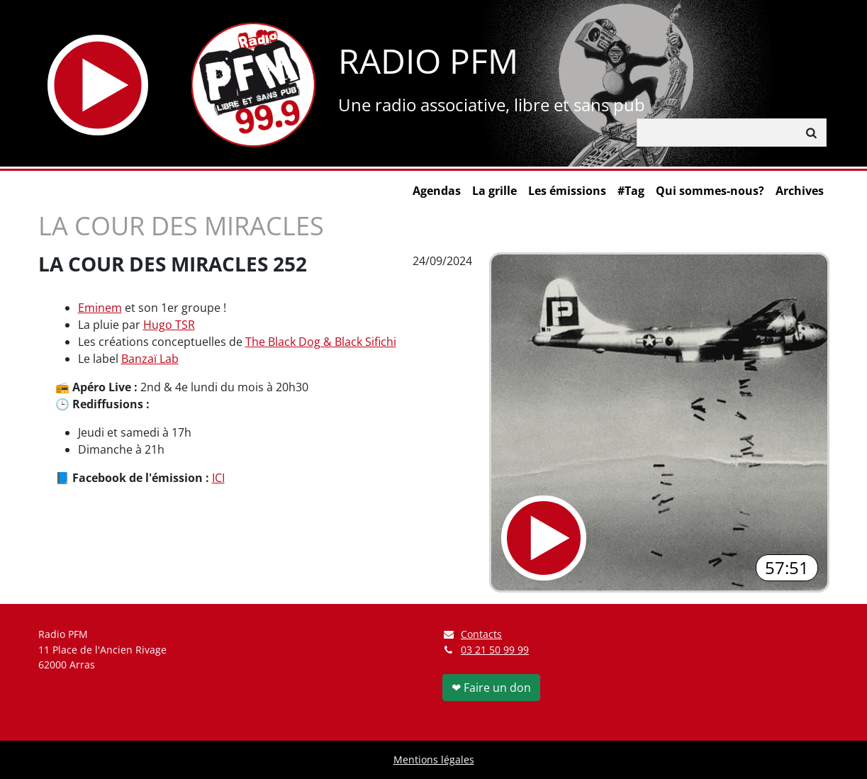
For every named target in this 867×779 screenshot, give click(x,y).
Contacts (472, 634)
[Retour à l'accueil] (253, 85)
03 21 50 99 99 (495, 649)
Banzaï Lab (150, 358)
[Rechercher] (717, 132)
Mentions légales (433, 759)
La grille (494, 190)
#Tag (630, 190)
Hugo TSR (169, 324)
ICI (218, 478)
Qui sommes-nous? (710, 190)
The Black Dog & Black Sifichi (320, 341)
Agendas (437, 190)
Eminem (100, 307)
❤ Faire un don (491, 687)
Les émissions (567, 190)
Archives (800, 190)
